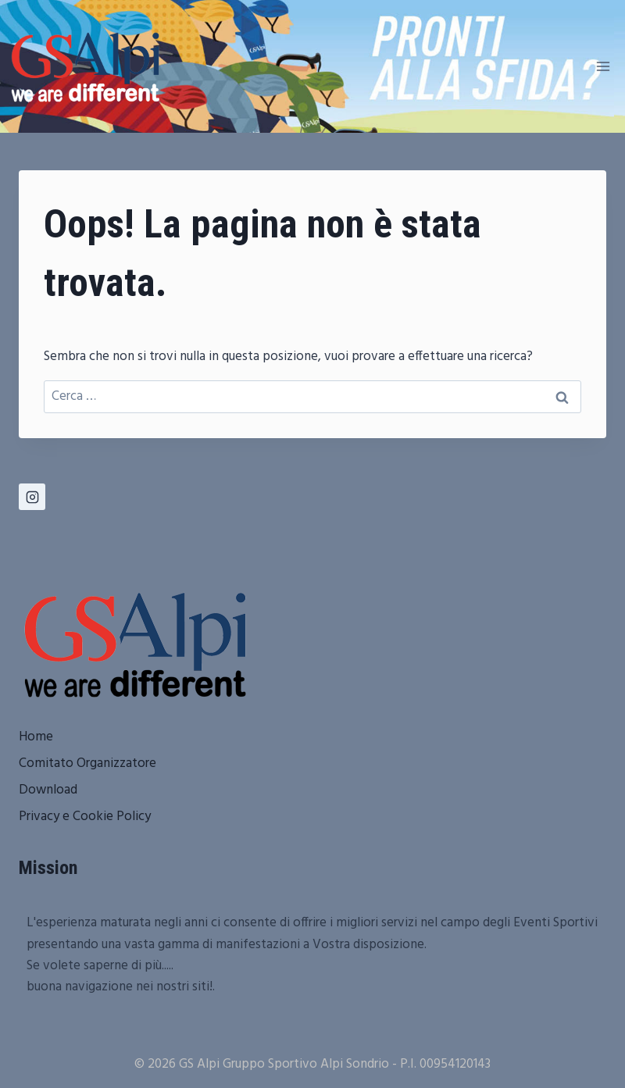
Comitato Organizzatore (87, 763)
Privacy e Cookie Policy (85, 816)
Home (36, 736)
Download (48, 790)
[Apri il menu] (602, 66)
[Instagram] (32, 496)
